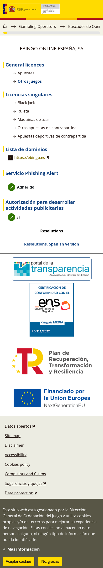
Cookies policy (17, 464)
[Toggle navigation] (95, 9)
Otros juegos (30, 81)
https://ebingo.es (29, 157)
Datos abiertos (18, 426)
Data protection (19, 493)
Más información (23, 551)
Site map (13, 435)
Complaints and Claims (25, 473)
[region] (51, 29)
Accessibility (15, 454)
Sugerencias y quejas (23, 483)
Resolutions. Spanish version (51, 244)
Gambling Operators (37, 26)
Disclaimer (14, 445)
